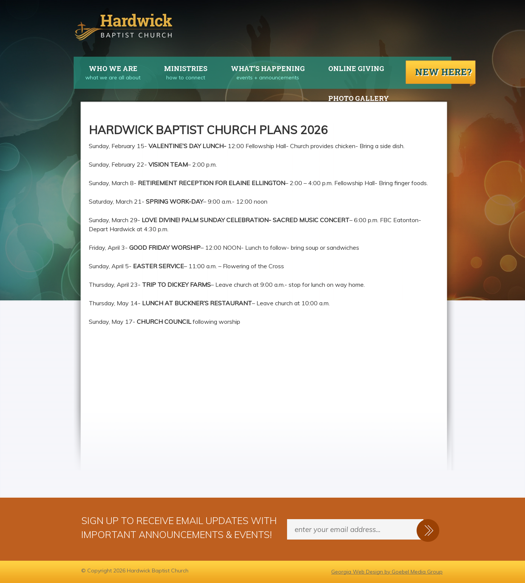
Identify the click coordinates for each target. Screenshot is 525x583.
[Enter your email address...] (355, 529)
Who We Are (105, 68)
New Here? (443, 72)
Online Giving (356, 68)
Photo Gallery (358, 98)
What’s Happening (262, 68)
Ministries (179, 68)
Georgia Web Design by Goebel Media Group (387, 571)
